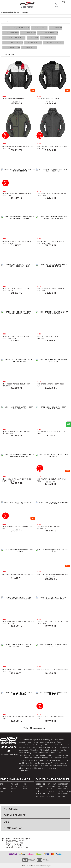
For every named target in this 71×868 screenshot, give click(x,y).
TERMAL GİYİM (30, 33)
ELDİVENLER (57, 28)
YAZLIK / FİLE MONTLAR (16, 38)
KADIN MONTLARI (35, 42)
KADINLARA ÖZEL (13, 47)
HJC (24, 784)
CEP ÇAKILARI (50, 795)
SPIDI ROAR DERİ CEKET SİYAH (48, 98)
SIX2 (1, 791)
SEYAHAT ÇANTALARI (15, 42)
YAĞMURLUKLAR (13, 33)
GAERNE (3, 789)
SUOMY (14, 789)
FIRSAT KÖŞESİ (31, 47)
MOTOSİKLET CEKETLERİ (51, 785)
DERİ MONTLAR (50, 38)
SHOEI (25, 786)
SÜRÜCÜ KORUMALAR (49, 33)
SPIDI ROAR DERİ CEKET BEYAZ (13, 98)
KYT (12, 791)
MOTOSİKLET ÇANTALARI (40, 795)
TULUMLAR (35, 38)
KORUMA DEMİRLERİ (50, 790)
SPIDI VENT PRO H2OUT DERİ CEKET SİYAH (52, 574)
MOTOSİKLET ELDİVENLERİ (63, 785)
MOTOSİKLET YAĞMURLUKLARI (64, 790)
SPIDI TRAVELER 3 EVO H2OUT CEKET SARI (52, 669)
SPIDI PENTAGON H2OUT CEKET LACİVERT (17, 574)
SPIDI (4, 96)
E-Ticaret (29, 866)
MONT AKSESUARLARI (55, 42)
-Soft (23, 866)
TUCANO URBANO (14, 785)
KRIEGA (26, 789)
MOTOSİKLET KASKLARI (40, 785)
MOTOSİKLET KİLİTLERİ (63, 795)
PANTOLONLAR (41, 28)
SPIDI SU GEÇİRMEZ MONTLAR (18, 28)
